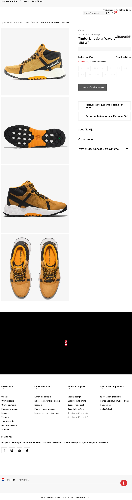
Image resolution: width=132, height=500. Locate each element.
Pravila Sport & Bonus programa (114, 401)
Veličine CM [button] (103, 62)
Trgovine (5, 417)
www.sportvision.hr (54, 497)
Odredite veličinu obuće (77, 413)
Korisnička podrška (42, 396)
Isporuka (38, 405)
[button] (96, 13)
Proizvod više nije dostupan (92, 87)
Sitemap (5, 429)
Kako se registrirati (75, 405)
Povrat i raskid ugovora (44, 409)
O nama (4, 396)
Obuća (26, 22)
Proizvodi (18, 22)
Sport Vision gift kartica (110, 396)
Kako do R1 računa (75, 409)
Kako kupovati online (76, 401)
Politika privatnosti (9, 409)
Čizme (34, 22)
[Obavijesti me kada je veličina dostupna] (81, 68)
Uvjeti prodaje (7, 401)
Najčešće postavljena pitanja (47, 401)
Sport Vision (6, 22)
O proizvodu (103, 139)
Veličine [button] (93, 62)
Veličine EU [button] (83, 62)
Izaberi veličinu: (86, 57)
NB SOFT (71, 497)
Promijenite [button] (23, 479)
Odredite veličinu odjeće (78, 417)
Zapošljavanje (7, 421)
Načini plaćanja (74, 396)
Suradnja (5, 413)
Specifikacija (103, 129)
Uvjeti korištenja (8, 405)
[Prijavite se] (114, 13)
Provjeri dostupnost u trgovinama (103, 148)
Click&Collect (106, 409)
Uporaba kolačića (9, 425)
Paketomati (105, 405)
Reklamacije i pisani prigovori (47, 413)
